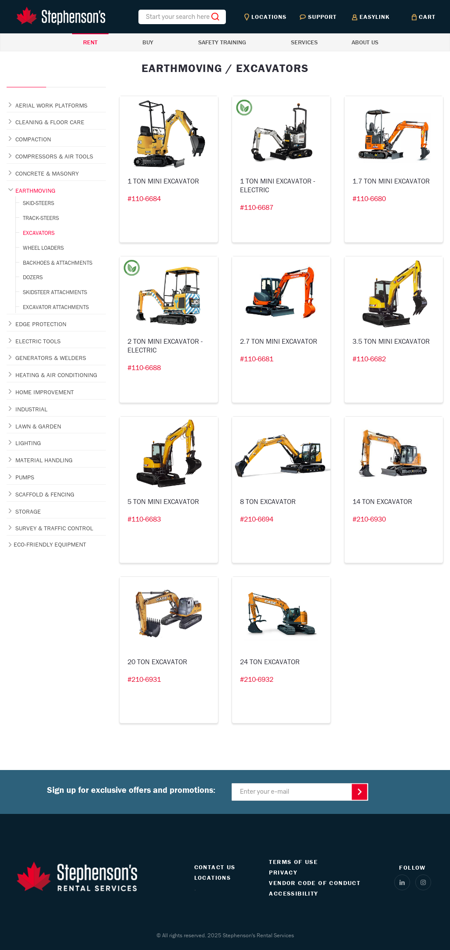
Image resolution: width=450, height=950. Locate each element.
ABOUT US (365, 42)
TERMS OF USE (293, 862)
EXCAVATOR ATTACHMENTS (56, 307)
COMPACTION (33, 139)
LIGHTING (28, 443)
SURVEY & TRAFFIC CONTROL (54, 528)
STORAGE (28, 511)
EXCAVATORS (38, 233)
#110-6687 (256, 207)
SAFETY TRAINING (222, 42)
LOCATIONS (212, 878)
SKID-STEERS (38, 203)
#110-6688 (144, 367)
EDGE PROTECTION (40, 324)
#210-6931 (144, 679)
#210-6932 (256, 679)
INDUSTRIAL (31, 409)
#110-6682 (369, 358)
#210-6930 (369, 519)
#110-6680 (369, 198)
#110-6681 (256, 358)
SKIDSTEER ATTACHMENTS (55, 292)
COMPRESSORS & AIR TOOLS (54, 156)
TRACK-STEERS (41, 218)
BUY (147, 42)
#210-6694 (256, 519)
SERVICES (304, 42)
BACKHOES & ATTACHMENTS (57, 262)
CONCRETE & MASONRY (47, 173)
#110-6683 (144, 519)
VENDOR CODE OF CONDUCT (314, 883)
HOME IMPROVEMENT (44, 392)
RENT (90, 42)
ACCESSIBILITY (293, 893)
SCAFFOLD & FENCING (44, 494)
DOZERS (33, 277)
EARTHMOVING (35, 190)
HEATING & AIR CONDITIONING (56, 375)
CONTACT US (215, 867)
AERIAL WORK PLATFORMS (51, 105)
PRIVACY (283, 872)
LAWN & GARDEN (38, 426)
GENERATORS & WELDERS (50, 358)
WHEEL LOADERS (43, 248)
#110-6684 (144, 198)
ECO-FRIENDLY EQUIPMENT (50, 544)
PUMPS (24, 477)
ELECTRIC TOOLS (38, 341)
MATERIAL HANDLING (44, 460)
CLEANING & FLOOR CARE (49, 122)
